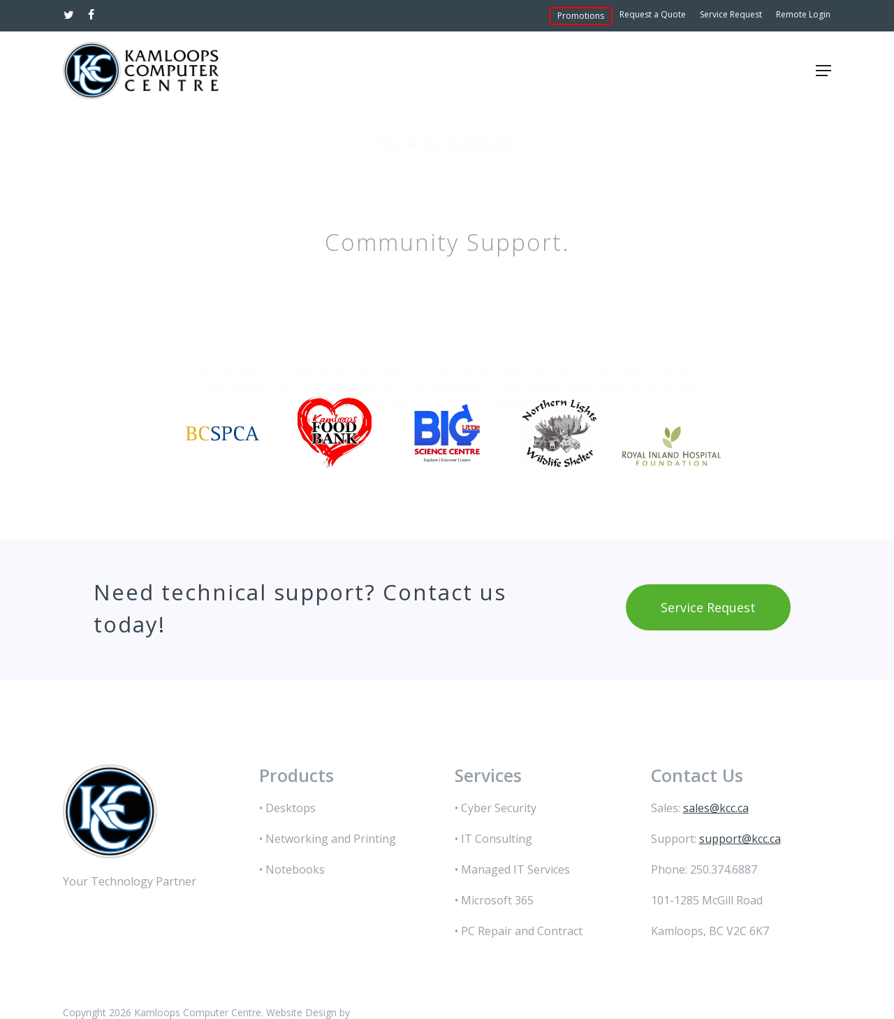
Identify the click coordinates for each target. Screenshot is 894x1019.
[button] (823, 71)
